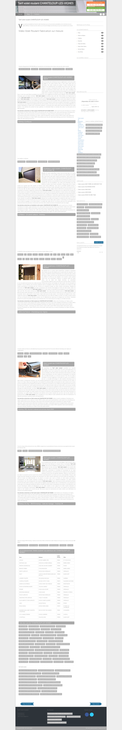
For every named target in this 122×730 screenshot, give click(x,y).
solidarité (20, 356)
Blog (28, 14)
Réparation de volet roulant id (81, 127)
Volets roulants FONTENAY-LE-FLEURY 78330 (51, 694)
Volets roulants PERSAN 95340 (64, 676)
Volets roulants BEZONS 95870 (63, 670)
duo (55, 254)
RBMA (19, 450)
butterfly (42, 259)
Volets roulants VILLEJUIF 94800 (46, 670)
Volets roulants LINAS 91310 (84, 189)
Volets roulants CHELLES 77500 (49, 691)
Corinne (35, 254)
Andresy (45, 353)
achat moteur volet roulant (95, 204)
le (51, 254)
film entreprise (21, 161)
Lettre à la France (53, 353)
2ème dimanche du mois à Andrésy (52, 450)
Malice (29, 254)
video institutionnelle (31, 161)
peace (63, 254)
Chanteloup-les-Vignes (35, 353)
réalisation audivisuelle (54, 161)
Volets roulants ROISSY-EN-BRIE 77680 (87, 195)
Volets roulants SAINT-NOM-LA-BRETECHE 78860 (88, 154)
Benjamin (20, 254)
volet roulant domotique (45, 69)
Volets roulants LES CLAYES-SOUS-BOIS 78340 (88, 175)
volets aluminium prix (82, 204)
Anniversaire (63, 545)
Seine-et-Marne (81, 35)
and (68, 254)
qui (59, 254)
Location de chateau (23, 545)
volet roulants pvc (81, 228)
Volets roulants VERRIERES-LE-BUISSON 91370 (49, 682)
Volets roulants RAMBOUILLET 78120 (85, 163)
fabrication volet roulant (82, 233)
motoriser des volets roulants (84, 231)
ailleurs (36, 259)
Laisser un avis (99, 242)
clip (25, 356)
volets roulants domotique (83, 219)
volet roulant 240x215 (95, 236)
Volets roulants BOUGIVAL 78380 (93, 127)
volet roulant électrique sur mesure (85, 222)
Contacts (36, 14)
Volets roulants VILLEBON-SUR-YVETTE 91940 (29, 673)
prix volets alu (95, 219)
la (23, 259)
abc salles (70, 545)
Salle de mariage (33, 545)
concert (41, 254)
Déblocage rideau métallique (80, 151)
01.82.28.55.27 (95, 5)
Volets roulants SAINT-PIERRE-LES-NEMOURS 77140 (90, 184)
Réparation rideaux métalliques (80, 123)
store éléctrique (94, 233)
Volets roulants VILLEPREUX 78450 (85, 166)
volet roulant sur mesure (58, 69)
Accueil (20, 14)
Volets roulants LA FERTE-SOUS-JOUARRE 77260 (30, 685)
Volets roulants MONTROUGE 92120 (46, 679)
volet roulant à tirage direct (83, 213)
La (25, 254)
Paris (79, 32)
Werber (53, 259)
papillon (59, 259)
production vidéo (43, 161)
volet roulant (34, 69)
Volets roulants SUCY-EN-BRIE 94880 (27, 670)
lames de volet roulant (93, 228)
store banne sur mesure (82, 236)
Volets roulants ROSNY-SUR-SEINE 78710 (86, 160)
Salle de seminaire (43, 545)
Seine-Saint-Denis (82, 46)
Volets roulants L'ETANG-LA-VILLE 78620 (86, 172)
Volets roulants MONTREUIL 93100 (50, 673)
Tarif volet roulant (28, 728)
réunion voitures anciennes (35, 450)
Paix (29, 356)
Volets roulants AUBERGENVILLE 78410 (53, 685)
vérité (27, 259)
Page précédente (27, 704)
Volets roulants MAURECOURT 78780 (27, 682)
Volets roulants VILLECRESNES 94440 (86, 186)
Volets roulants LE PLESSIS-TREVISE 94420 (29, 694)
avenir (19, 259)
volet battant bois (96, 213)
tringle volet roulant (81, 225)
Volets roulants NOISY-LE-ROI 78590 (27, 679)
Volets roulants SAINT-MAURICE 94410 (46, 676)
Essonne (80, 41)
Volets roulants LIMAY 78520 (92, 133)
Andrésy (47, 254)
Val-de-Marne (81, 49)
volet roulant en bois (93, 225)
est (31, 259)
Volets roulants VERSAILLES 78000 (94, 124)
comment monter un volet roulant (93, 207)
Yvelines (80, 38)
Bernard (47, 259)
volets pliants (80, 207)
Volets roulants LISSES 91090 (84, 192)
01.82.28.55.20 (95, 10)
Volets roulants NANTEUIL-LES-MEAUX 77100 (29, 691)
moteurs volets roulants (82, 210)
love (72, 254)
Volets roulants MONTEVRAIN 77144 (27, 688)
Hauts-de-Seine (81, 43)
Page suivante (96, 704)
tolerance (66, 353)
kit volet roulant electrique (83, 216)
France (60, 353)
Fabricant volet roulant (24, 69)
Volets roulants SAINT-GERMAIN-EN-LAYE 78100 (88, 157)
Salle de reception (54, 545)
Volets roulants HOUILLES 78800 (93, 130)
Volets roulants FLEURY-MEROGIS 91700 (47, 688)
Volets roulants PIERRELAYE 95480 (27, 676)
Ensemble (20, 353)
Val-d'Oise (80, 51)
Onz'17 (26, 353)
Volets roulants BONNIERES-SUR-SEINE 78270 (88, 169)
